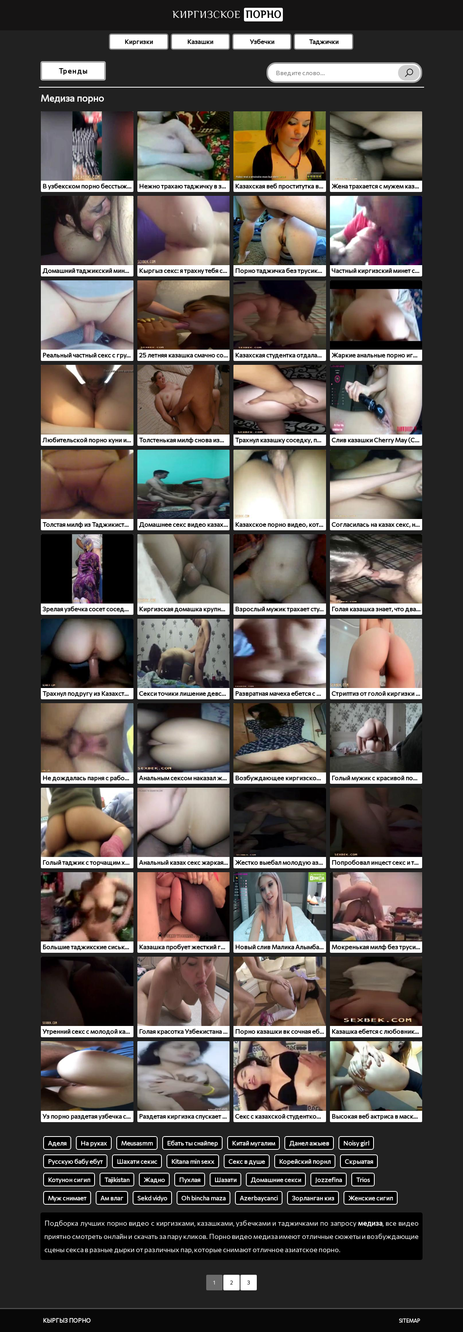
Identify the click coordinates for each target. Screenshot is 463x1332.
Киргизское (227, 14)
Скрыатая (359, 1161)
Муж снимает (67, 1198)
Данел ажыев (309, 1143)
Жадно (154, 1179)
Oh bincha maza (203, 1198)
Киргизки (139, 41)
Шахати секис (137, 1161)
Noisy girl (356, 1143)
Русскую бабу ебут (75, 1161)
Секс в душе (246, 1161)
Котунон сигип (69, 1179)
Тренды (73, 71)
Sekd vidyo (152, 1198)
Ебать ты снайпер (192, 1143)
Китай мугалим (253, 1143)
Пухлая (189, 1179)
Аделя (57, 1143)
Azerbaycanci (259, 1198)
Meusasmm (137, 1143)
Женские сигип (370, 1198)
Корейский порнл (305, 1161)
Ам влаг (111, 1198)
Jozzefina (328, 1179)
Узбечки (262, 41)
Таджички (323, 41)
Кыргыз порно (67, 1320)
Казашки (200, 41)
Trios (363, 1179)
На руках (94, 1143)
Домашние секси (276, 1179)
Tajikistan (117, 1179)
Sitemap (409, 1321)
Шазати (225, 1179)
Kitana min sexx (192, 1161)
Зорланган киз (313, 1198)
